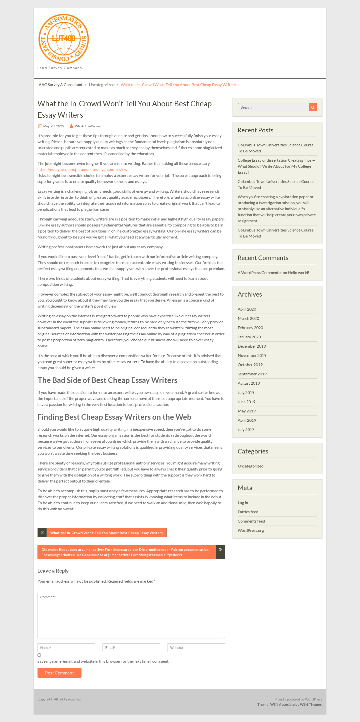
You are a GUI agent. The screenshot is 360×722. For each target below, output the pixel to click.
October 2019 (250, 364)
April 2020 (247, 309)
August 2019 (249, 383)
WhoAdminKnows (87, 126)
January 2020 (249, 336)
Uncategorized (101, 84)
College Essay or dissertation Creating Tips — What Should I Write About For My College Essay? (277, 166)
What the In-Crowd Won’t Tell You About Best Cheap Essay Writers (106, 533)
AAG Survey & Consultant (60, 84)
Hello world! (298, 272)
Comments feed (251, 521)
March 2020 (248, 318)
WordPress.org (251, 530)
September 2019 (252, 373)
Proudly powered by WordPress (298, 699)
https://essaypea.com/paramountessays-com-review (82, 169)
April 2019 (247, 420)
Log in (243, 502)
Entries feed (248, 511)
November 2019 (252, 355)
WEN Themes (311, 704)
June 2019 (246, 401)
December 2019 (252, 346)
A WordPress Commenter (260, 272)
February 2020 (250, 327)
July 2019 (246, 392)
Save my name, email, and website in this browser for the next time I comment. (103, 661)
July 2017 (246, 429)
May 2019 (247, 410)
